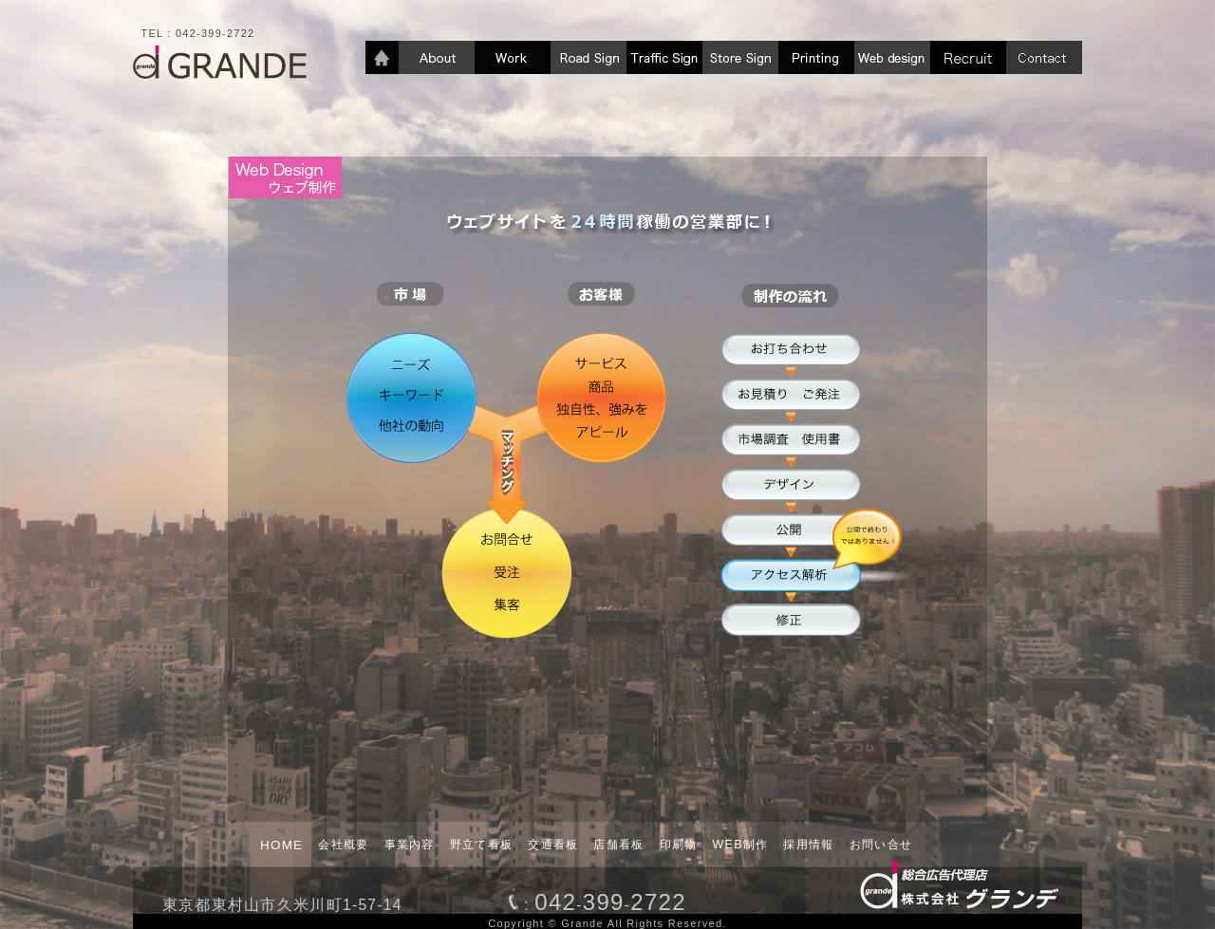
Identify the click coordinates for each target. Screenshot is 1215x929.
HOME (281, 845)
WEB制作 (741, 844)
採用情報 (808, 844)
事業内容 (409, 844)
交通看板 (553, 844)
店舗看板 (618, 844)
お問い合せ (881, 844)
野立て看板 (482, 844)
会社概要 (343, 844)
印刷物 (679, 844)
